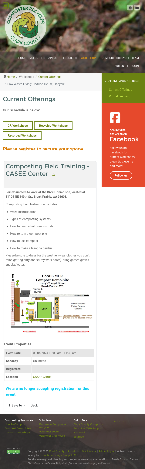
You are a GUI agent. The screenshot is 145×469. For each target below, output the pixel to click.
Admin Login (106, 450)
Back (34, 405)
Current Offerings (120, 90)
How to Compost (15, 424)
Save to (15, 405)
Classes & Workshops (17, 432)
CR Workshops (18, 126)
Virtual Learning (119, 96)
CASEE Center (42, 377)
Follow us (121, 175)
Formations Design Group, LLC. (57, 454)
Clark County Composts (88, 424)
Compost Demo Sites (18, 428)
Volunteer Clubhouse (52, 435)
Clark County (56, 450)
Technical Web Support (88, 428)
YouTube (79, 436)
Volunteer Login (49, 431)
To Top (119, 421)
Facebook (80, 432)
